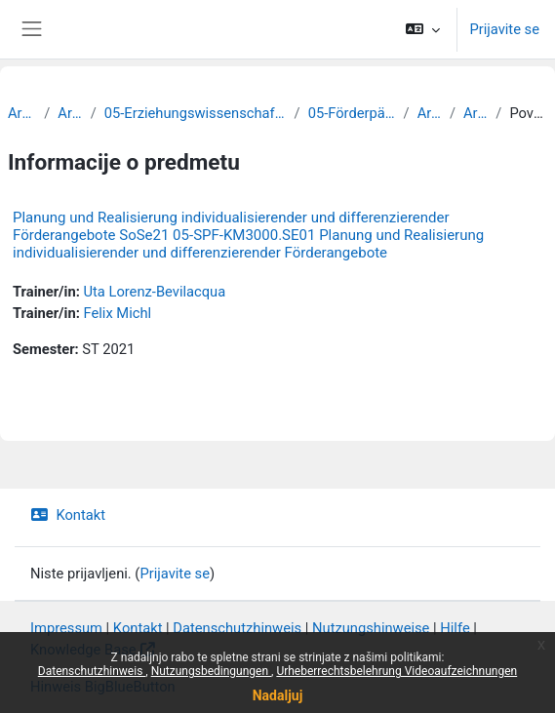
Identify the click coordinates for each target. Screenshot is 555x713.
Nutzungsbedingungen (211, 671)
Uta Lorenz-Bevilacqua (154, 291)
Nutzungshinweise (370, 628)
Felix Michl (117, 313)
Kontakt (67, 515)
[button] (423, 29)
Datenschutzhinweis (92, 671)
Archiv (22, 113)
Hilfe (454, 628)
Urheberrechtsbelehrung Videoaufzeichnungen (396, 671)
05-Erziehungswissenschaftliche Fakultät (195, 113)
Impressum (66, 628)
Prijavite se (504, 29)
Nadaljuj (278, 695)
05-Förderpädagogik (352, 113)
